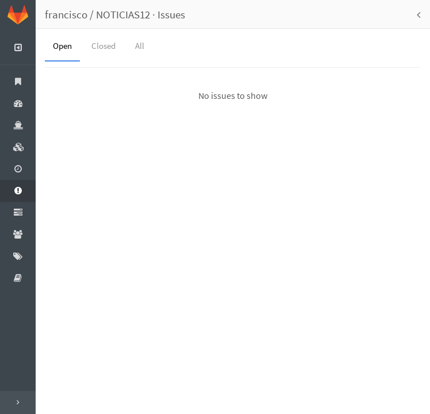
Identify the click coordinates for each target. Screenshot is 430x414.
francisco (66, 14)
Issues (171, 14)
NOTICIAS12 (123, 14)
